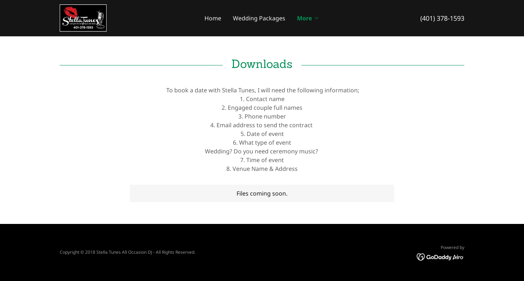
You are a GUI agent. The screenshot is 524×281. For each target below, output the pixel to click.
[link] (83, 17)
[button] (308, 18)
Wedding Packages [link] (259, 18)
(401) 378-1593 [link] (442, 18)
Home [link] (213, 18)
